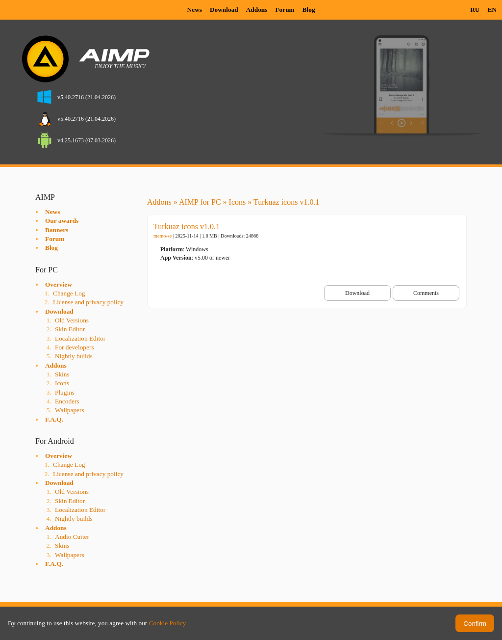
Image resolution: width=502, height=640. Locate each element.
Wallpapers (69, 410)
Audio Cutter (72, 536)
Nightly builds (74, 356)
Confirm (474, 623)
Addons (257, 9)
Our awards (61, 220)
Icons (62, 383)
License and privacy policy (88, 302)
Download (224, 9)
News (194, 9)
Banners (56, 230)
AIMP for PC (200, 202)
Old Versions (72, 320)
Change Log (69, 293)
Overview (58, 284)
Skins (62, 374)
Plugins (65, 392)
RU (474, 9)
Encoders (67, 401)
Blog (308, 9)
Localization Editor (80, 338)
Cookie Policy (167, 623)
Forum (284, 9)
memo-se (162, 236)
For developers (74, 347)
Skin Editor (70, 329)
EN (492, 9)
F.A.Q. (54, 419)
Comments (426, 293)
